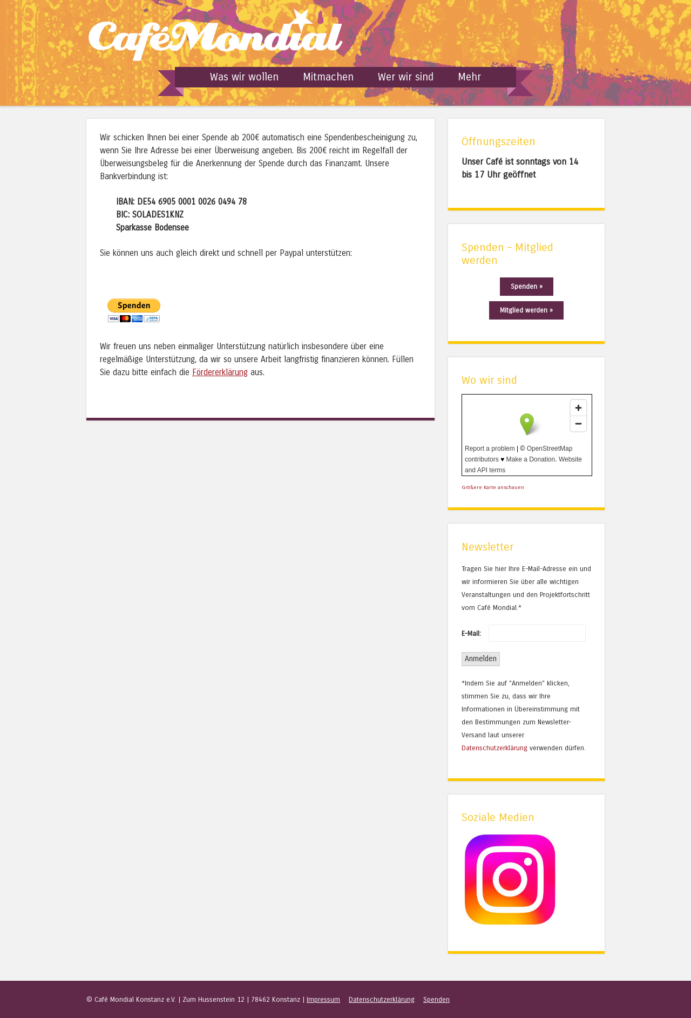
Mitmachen (328, 77)
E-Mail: (471, 633)
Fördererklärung (220, 372)
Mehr (469, 77)
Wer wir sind (405, 77)
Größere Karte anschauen (493, 487)
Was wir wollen (244, 77)
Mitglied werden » (526, 310)
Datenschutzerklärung (494, 748)
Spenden (436, 999)
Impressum (323, 999)
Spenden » (527, 286)
